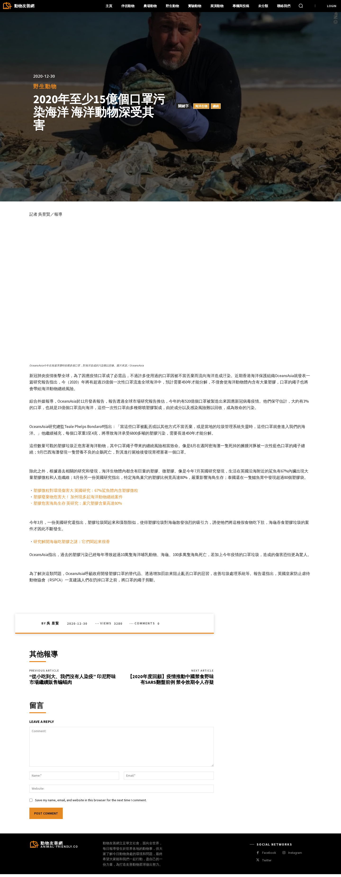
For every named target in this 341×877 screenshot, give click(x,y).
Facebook (269, 856)
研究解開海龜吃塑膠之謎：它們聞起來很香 (71, 541)
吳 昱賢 (53, 623)
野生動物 (45, 86)
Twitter (266, 863)
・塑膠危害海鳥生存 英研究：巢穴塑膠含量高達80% (76, 503)
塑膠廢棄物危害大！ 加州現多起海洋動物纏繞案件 (78, 496)
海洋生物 (201, 106)
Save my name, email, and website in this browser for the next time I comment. (91, 803)
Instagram (295, 856)
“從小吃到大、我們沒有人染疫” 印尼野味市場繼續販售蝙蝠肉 (72, 680)
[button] (300, 5)
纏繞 (216, 106)
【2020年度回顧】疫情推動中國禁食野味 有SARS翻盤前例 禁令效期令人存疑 (171, 680)
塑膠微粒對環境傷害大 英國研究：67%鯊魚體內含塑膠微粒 (85, 490)
